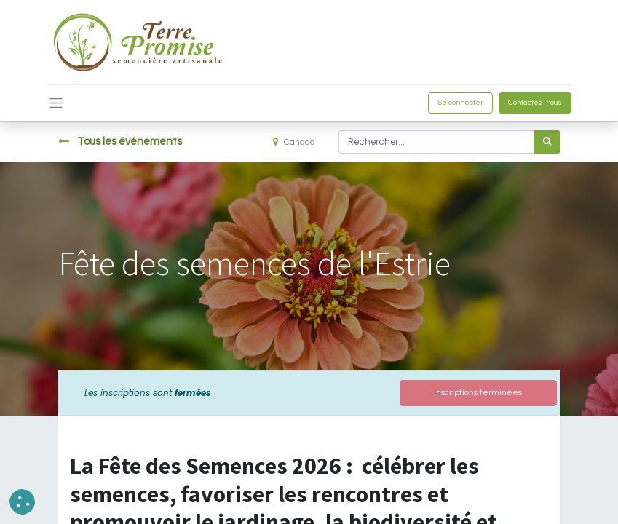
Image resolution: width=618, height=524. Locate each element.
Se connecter (460, 102)
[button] (22, 502)
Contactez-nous (535, 102)
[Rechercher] (547, 142)
